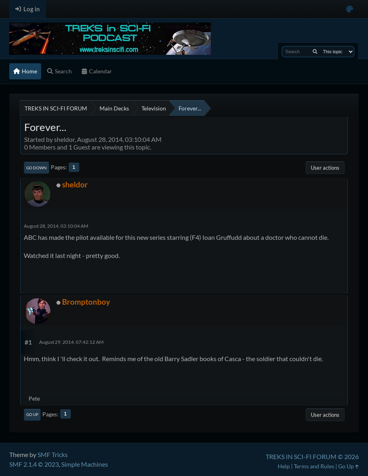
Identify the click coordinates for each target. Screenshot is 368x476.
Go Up (32, 414)
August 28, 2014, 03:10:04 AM (56, 226)
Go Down (36, 167)
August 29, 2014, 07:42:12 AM (71, 342)
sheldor (75, 184)
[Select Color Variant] (350, 9)
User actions (325, 167)
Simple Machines (84, 464)
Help (284, 466)
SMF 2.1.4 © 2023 (34, 464)
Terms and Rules (314, 466)
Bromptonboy (86, 301)
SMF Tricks (52, 454)
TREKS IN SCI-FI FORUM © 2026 (312, 456)
